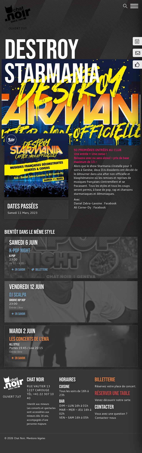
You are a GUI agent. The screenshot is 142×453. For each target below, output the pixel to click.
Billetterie (39, 269)
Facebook (110, 203)
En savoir (18, 269)
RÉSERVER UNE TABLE (112, 393)
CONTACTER (104, 407)
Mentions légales (35, 438)
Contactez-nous (105, 417)
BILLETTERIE (105, 379)
